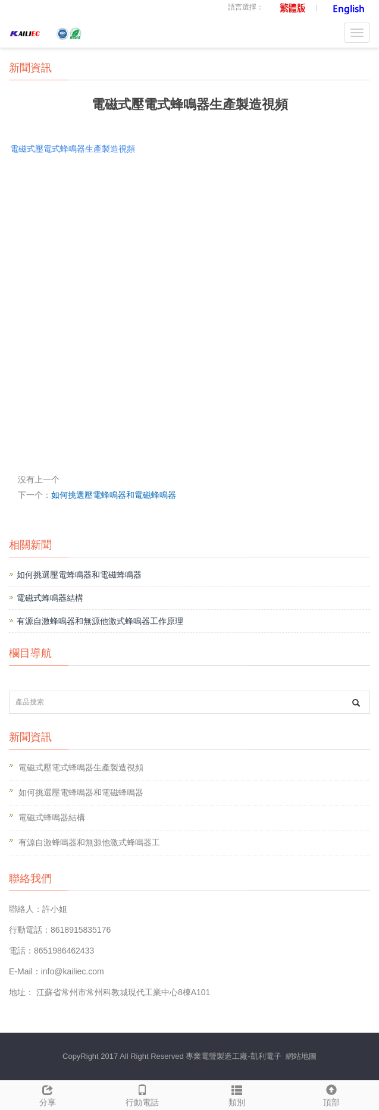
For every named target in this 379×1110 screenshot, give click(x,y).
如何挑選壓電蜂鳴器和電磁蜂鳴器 (113, 495)
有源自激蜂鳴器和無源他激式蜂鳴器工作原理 (100, 621)
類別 (237, 1094)
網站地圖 (301, 1056)
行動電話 (142, 1094)
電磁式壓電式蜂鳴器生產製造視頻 (80, 767)
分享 (47, 1094)
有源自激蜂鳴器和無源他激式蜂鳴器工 (89, 842)
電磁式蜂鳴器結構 (50, 598)
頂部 (331, 1094)
